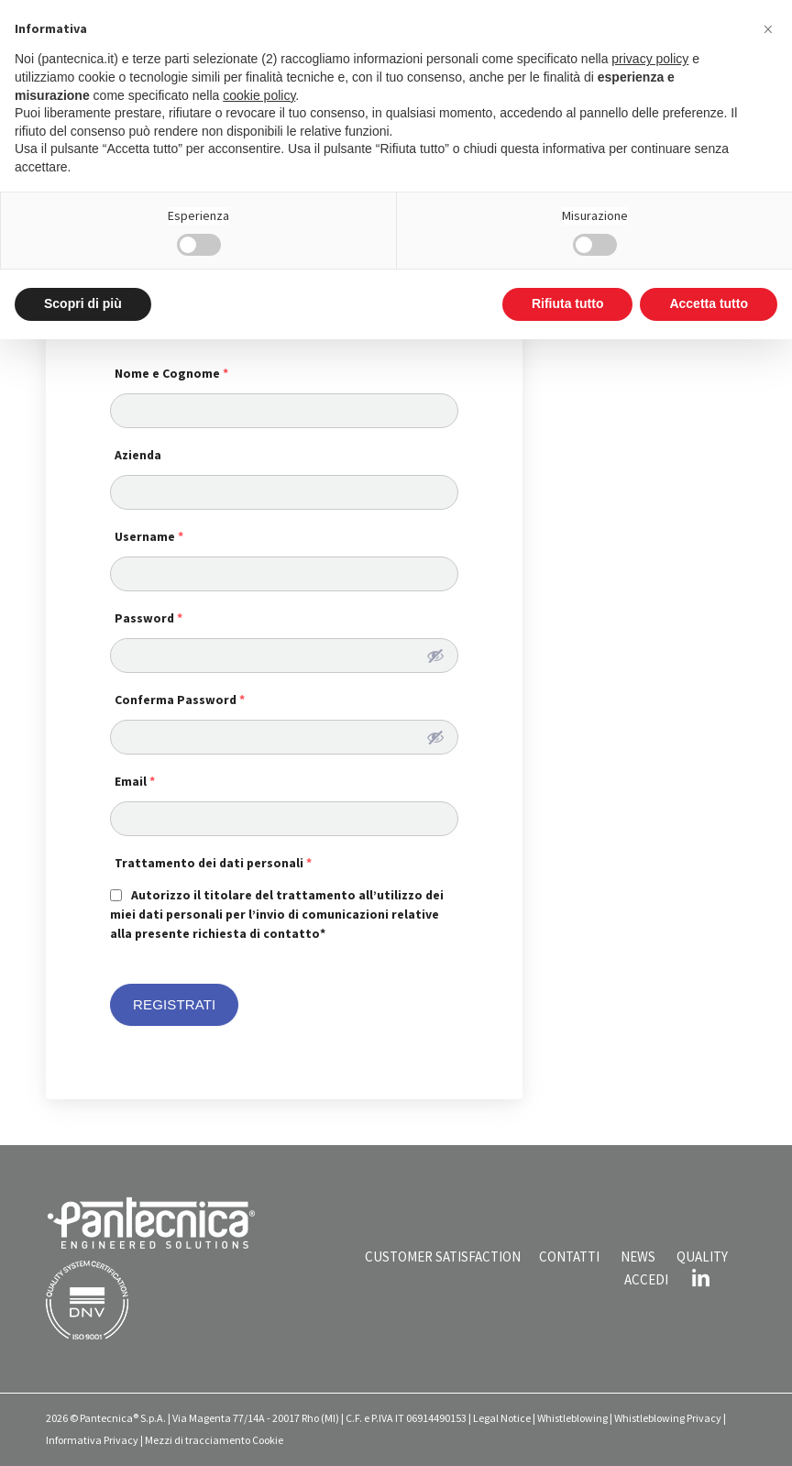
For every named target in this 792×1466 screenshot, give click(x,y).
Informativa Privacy (92, 1440)
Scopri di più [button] (83, 303)
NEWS (638, 1256)
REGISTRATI (174, 1004)
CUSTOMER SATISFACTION (443, 1256)
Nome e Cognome (171, 373)
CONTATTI (569, 1256)
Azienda (138, 454)
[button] (768, 29)
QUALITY (702, 1256)
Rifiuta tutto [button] (568, 303)
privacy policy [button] (649, 58)
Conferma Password (180, 699)
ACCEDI (646, 1279)
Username (149, 536)
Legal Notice (502, 1418)
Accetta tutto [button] (708, 303)
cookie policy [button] (259, 95)
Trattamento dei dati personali (213, 862)
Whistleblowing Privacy (667, 1418)
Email (135, 781)
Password (148, 618)
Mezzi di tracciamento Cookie (214, 1440)
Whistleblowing (572, 1418)
